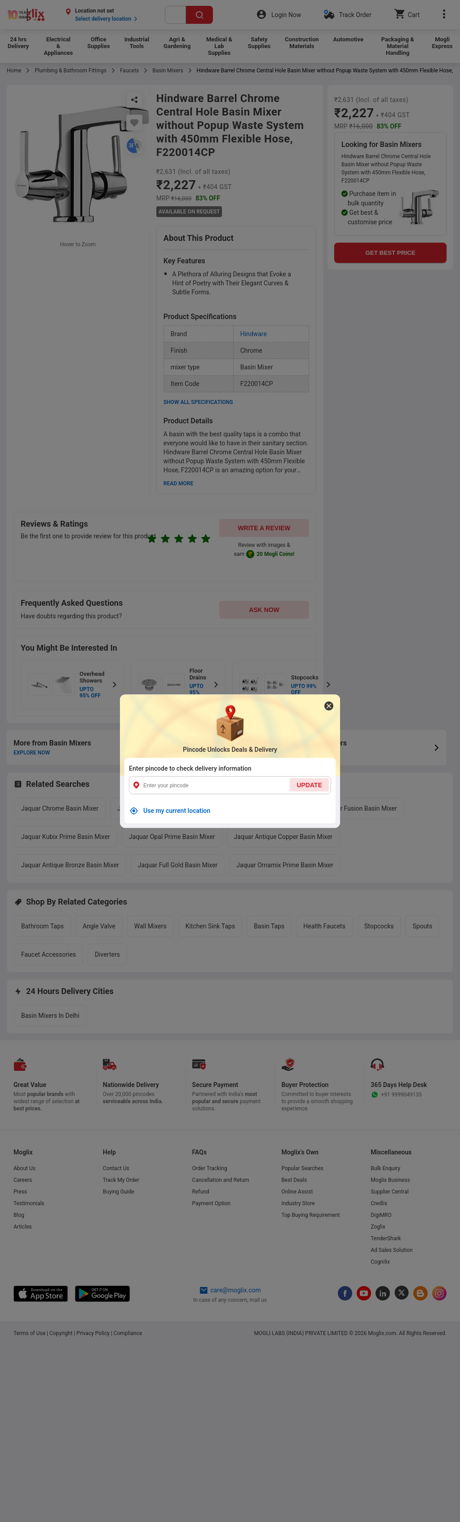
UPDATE (309, 784)
